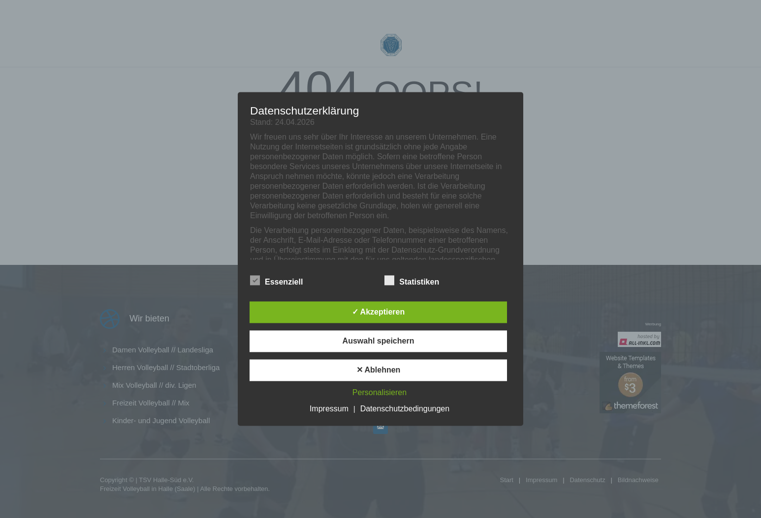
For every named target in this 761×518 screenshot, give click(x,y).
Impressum (329, 409)
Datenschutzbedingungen (404, 409)
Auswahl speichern (378, 341)
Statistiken (411, 281)
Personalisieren (379, 393)
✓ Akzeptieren (378, 312)
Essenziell (276, 281)
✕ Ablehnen (378, 370)
